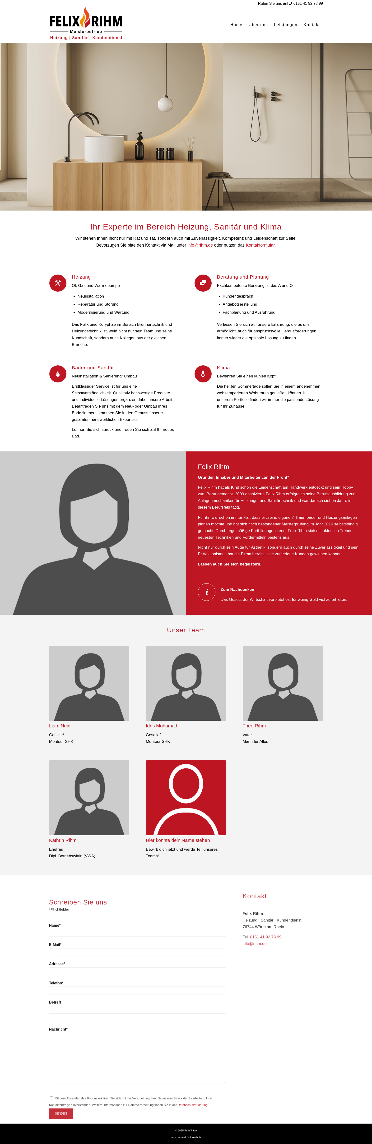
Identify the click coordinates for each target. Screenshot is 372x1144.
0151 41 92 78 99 (308, 3)
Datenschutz (194, 1137)
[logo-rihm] (86, 25)
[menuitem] (236, 25)
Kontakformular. (261, 245)
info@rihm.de (200, 245)
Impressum (177, 1137)
